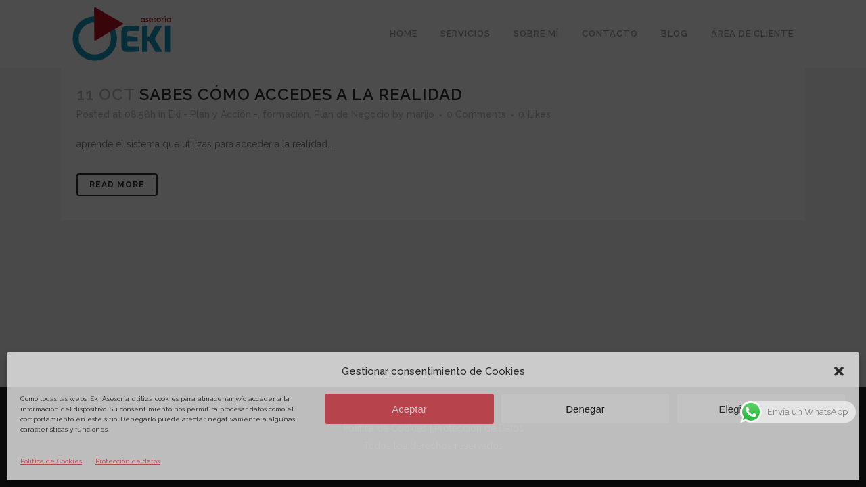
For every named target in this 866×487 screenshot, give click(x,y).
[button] (839, 371)
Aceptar (409, 409)
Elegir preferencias (761, 409)
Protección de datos (127, 461)
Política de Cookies (51, 461)
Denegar (585, 409)
